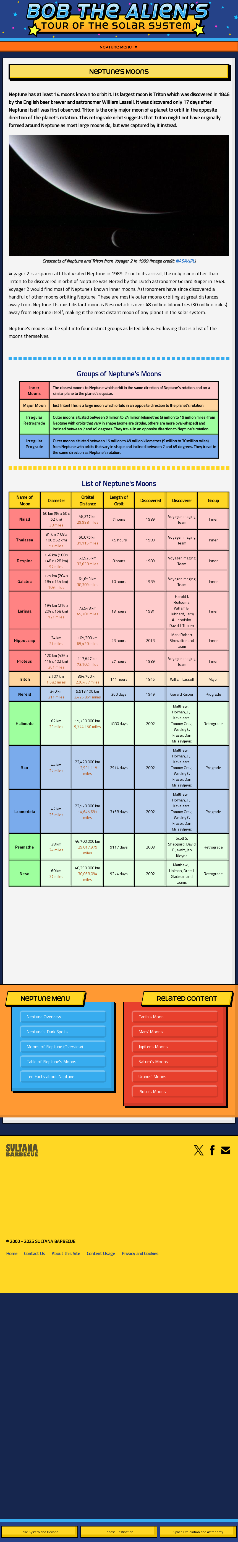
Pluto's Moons (152, 1091)
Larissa (25, 611)
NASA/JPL (185, 261)
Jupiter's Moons (153, 1046)
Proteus (24, 661)
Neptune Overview (44, 1016)
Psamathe (24, 847)
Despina (25, 561)
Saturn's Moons (153, 1061)
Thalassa (24, 540)
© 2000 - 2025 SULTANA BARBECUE (40, 1241)
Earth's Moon (151, 1016)
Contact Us (34, 1253)
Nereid (24, 694)
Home (11, 1253)
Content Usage (101, 1253)
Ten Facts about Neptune (50, 1076)
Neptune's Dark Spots (47, 1031)
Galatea (24, 581)
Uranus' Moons (152, 1076)
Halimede (25, 723)
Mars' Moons (150, 1031)
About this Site (66, 1253)
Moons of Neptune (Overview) (55, 1046)
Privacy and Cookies (140, 1253)
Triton (24, 679)
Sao (24, 767)
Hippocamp (24, 640)
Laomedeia (24, 811)
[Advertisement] (85, 934)
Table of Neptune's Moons (51, 1061)
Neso (25, 874)
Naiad (24, 519)
